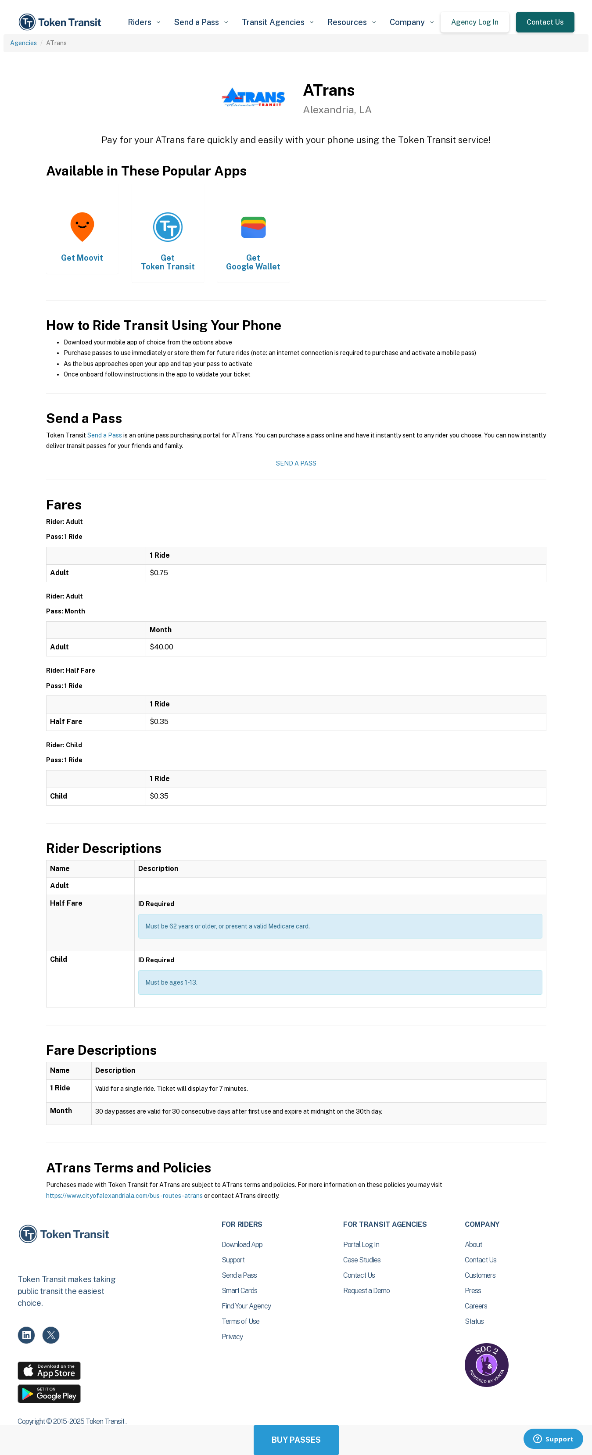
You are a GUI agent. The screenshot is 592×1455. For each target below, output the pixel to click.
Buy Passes (296, 1439)
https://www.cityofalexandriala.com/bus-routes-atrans (124, 1195)
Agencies (23, 43)
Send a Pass (104, 435)
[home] (61, 22)
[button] (144, 22)
